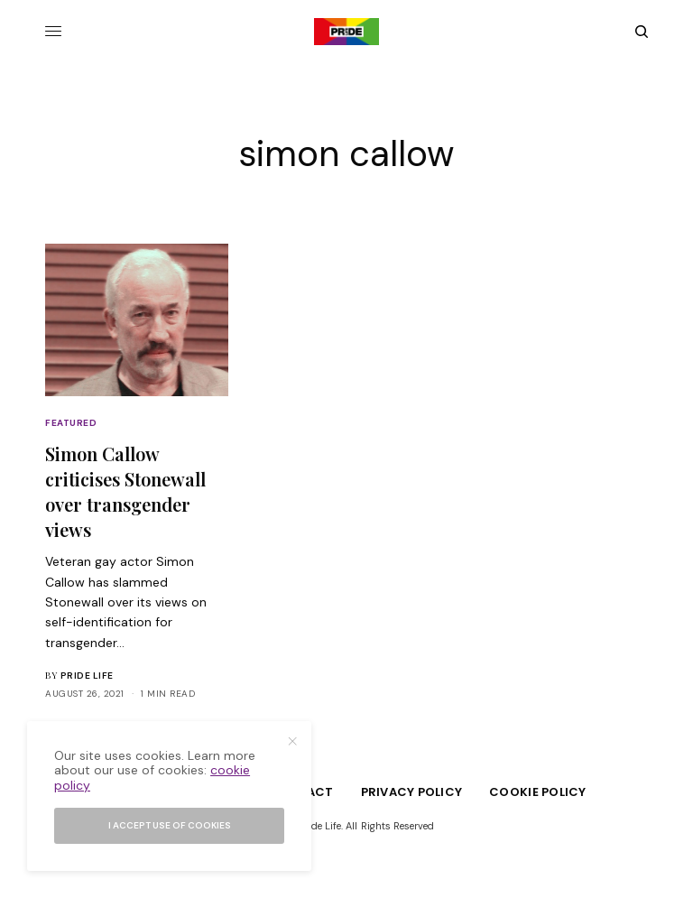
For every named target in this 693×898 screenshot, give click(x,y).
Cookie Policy (537, 792)
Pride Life (87, 675)
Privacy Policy (412, 792)
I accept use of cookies (169, 825)
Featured (71, 423)
